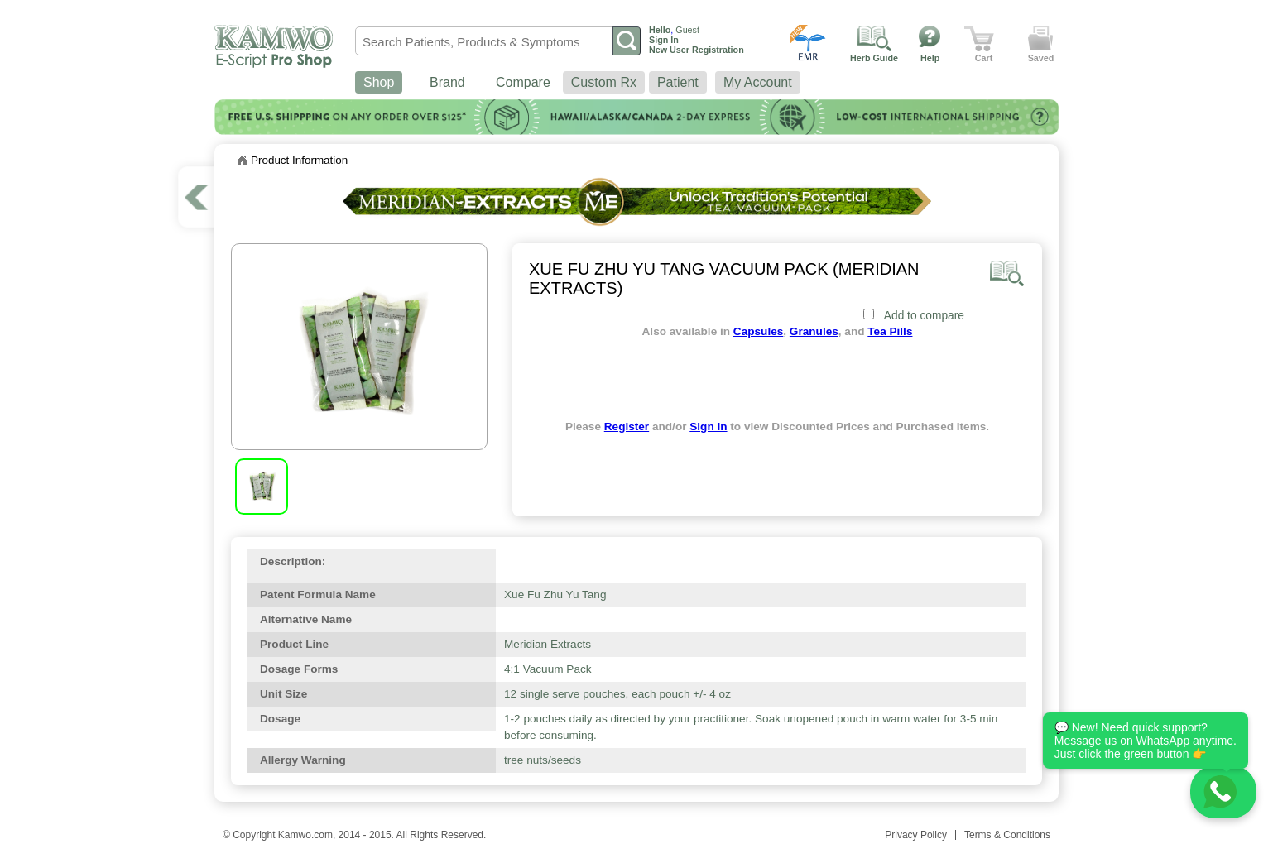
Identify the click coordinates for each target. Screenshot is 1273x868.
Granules (814, 331)
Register (626, 426)
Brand (447, 82)
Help (929, 58)
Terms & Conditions (1007, 835)
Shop (378, 82)
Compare (523, 82)
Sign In (708, 426)
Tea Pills (889, 331)
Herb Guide (874, 58)
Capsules (758, 331)
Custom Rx (603, 82)
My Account (757, 82)
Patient (678, 82)
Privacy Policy (916, 835)
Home (241, 160)
